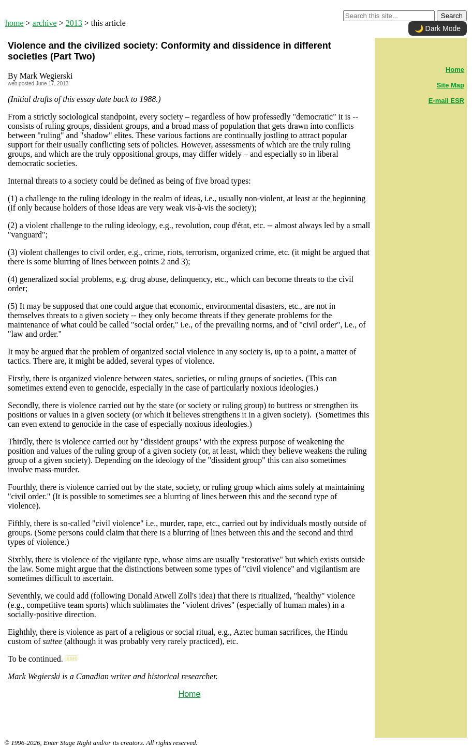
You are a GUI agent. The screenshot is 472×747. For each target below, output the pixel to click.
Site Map (450, 85)
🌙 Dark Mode (438, 28)
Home (190, 694)
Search (452, 16)
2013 (74, 23)
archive (45, 23)
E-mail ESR (446, 100)
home (14, 23)
